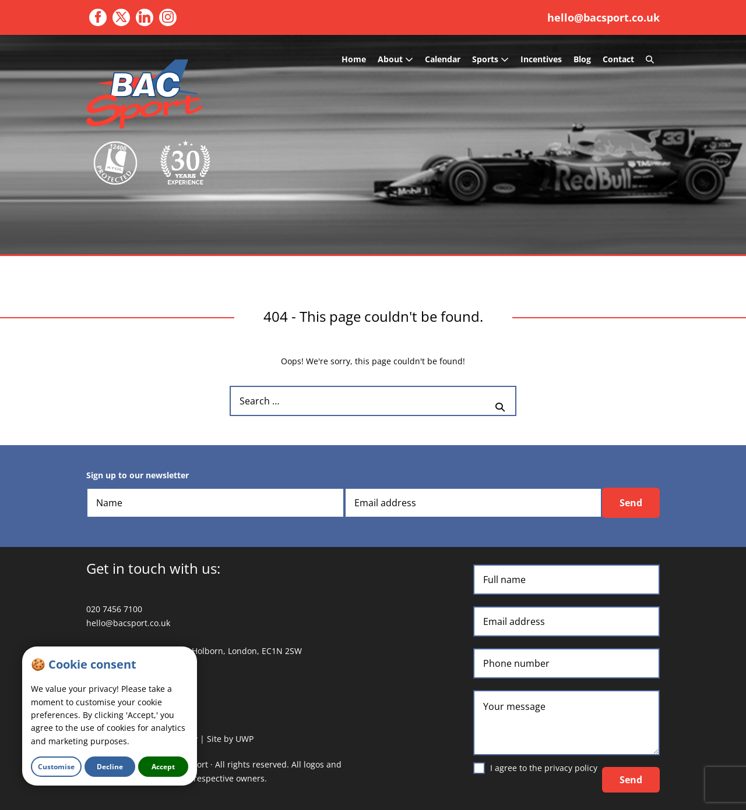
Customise (56, 767)
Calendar (442, 59)
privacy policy (570, 767)
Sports (490, 59)
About (395, 59)
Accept (163, 767)
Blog (582, 59)
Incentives (541, 59)
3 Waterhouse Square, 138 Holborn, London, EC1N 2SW (194, 650)
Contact (618, 59)
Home (354, 59)
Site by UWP (230, 738)
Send (631, 502)
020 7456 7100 (114, 608)
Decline (110, 767)
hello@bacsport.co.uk (603, 17)
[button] (650, 59)
